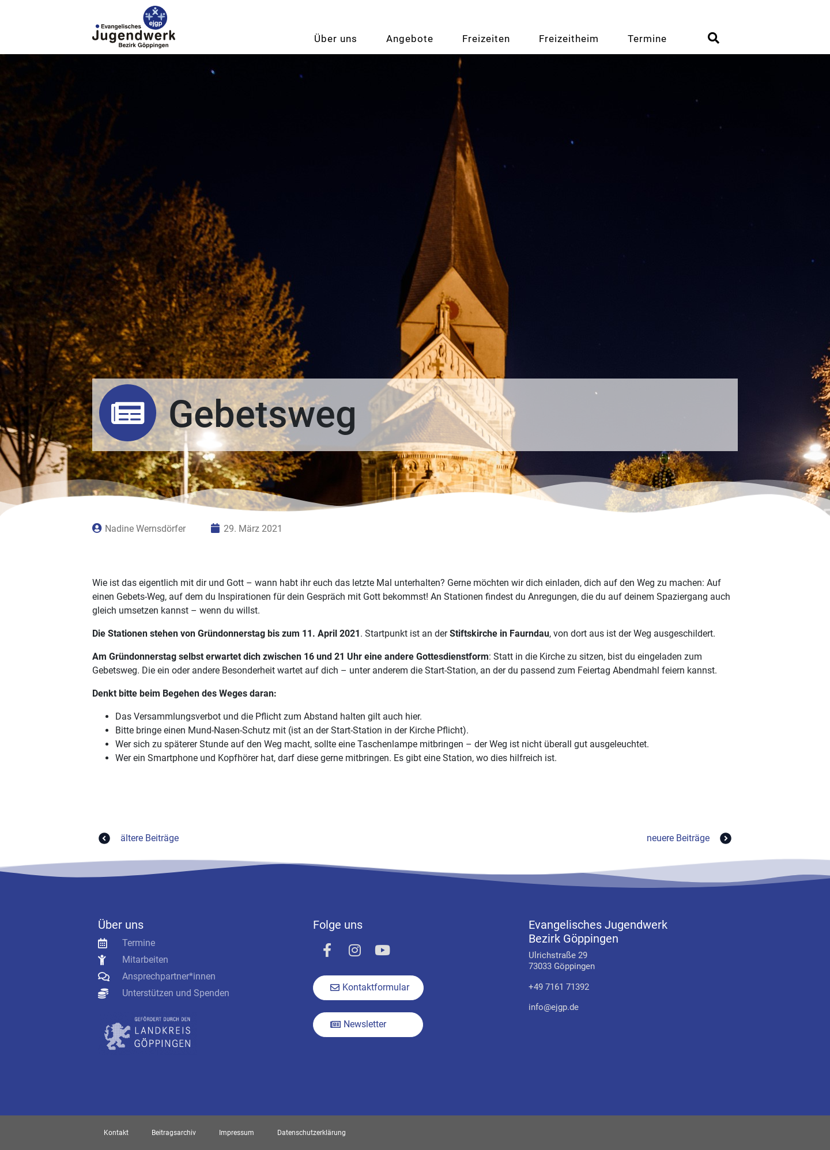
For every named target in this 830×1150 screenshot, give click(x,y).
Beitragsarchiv (174, 1133)
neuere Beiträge (691, 838)
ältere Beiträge (137, 838)
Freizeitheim (569, 38)
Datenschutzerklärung (311, 1133)
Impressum (236, 1133)
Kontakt (116, 1133)
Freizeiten (486, 38)
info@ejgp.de (554, 1007)
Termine (647, 38)
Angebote (409, 38)
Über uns (335, 38)
